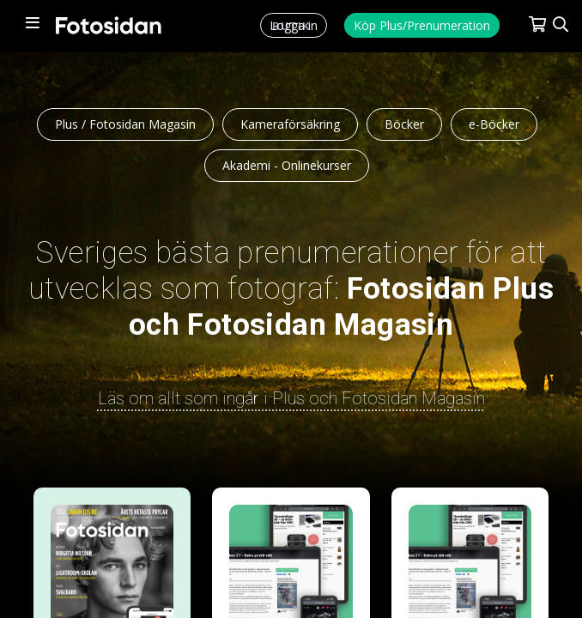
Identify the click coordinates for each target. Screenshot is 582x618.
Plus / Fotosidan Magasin (125, 124)
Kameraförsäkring (290, 124)
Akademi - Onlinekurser (286, 165)
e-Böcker (494, 124)
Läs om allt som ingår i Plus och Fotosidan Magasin (291, 398)
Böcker (404, 124)
